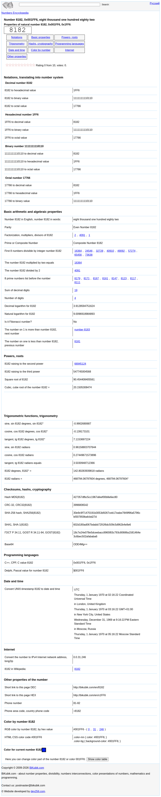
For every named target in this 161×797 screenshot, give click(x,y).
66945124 (80, 363)
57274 (132, 250)
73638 (88, 254)
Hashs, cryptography (41, 43)
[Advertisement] (114, 47)
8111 (77, 282)
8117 (133, 278)
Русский (155, 3)
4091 (82, 235)
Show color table (97, 759)
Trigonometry (16, 43)
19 (75, 290)
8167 (96, 278)
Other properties (16, 56)
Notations (16, 37)
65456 (78, 254)
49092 (121, 250)
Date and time (17, 50)
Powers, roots (70, 37)
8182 (77, 669)
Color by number (40, 50)
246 (101, 729)
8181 (77, 341)
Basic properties (40, 37)
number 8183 (82, 329)
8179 (77, 278)
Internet (69, 50)
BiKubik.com (36, 767)
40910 (110, 250)
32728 (99, 250)
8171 (87, 278)
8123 (124, 278)
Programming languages (69, 43)
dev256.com (38, 791)
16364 (78, 250)
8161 (105, 278)
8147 (114, 278)
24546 (88, 250)
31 (94, 729)
